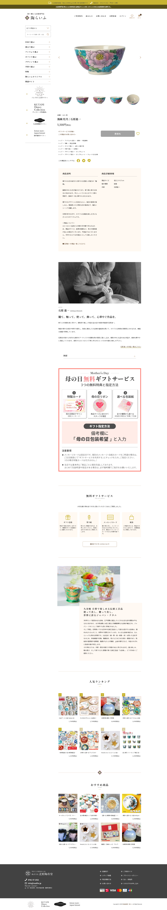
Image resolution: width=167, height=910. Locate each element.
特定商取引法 (106, 879)
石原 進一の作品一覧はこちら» (131, 346)
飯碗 (78, 140)
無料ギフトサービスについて (99, 544)
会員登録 (112, 16)
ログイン (123, 16)
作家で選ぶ (68, 148)
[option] (99, 58)
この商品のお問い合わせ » (67, 134)
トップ (60, 140)
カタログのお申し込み (130, 883)
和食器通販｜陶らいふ (128, 904)
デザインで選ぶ (69, 151)
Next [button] (140, 58)
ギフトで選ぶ (68, 146)
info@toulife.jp (34, 883)
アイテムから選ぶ (70, 140)
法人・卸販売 (127, 879)
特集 (66, 143)
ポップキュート (80, 151)
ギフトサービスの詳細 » (66, 131)
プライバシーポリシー (130, 875)
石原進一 (76, 148)
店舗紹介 (105, 871)
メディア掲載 (106, 875)
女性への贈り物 (79, 146)
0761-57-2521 (104, 3)
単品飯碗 (84, 140)
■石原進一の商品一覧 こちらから (74, 244)
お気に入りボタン (138, 133)
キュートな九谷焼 (93, 154)
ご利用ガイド (127, 871)
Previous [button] (59, 58)
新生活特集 (73, 143)
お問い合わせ (101, 16)
